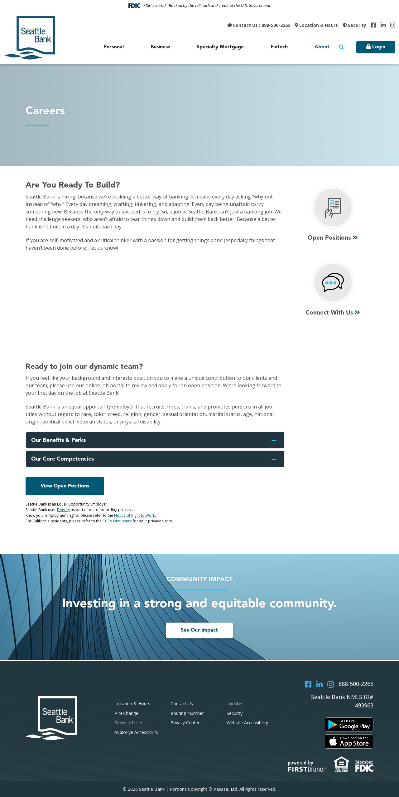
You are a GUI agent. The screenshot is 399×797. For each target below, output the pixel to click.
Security (357, 25)
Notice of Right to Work (134, 515)
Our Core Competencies (63, 459)
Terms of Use (128, 723)
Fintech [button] (279, 47)
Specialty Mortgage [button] (220, 47)
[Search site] (341, 47)
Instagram (392, 25)
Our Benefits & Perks (59, 440)
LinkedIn (383, 25)
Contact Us (182, 704)
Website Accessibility (247, 723)
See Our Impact (199, 630)
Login (378, 47)
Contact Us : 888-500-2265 (261, 25)
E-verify (63, 509)
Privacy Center (185, 723)
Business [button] (160, 47)
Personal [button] (113, 47)
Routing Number (187, 713)
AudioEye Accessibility (136, 732)
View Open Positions (65, 486)
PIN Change (126, 713)
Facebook (373, 25)
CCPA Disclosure (117, 521)
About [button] (322, 47)
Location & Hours (318, 25)
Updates (235, 704)
